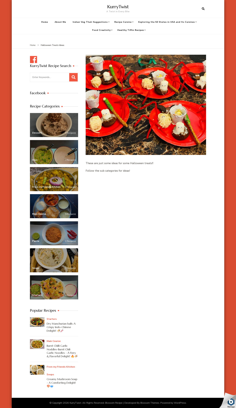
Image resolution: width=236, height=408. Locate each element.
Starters (52, 319)
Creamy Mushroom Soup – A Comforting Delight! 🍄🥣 (62, 382)
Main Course (54, 341)
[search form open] (203, 8)
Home (44, 22)
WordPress (180, 403)
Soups (50, 374)
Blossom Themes (149, 403)
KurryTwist (118, 6)
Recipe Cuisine (123, 22)
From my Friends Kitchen (61, 366)
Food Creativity (101, 30)
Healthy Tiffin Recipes (130, 30)
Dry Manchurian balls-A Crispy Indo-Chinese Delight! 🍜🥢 (61, 327)
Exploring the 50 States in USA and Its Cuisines (166, 22)
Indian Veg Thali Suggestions (90, 22)
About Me (60, 22)
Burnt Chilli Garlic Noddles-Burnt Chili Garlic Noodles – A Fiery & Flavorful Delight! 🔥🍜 (62, 351)
